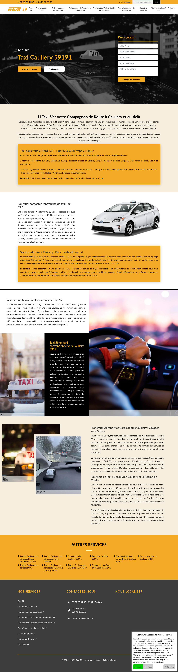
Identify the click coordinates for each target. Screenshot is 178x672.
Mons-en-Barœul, (137, 169)
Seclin (152, 160)
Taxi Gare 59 (171, 9)
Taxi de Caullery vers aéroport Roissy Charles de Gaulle (29, 559)
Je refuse (148, 667)
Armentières (25, 164)
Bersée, (70, 169)
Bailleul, (53, 169)
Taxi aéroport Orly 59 (41, 9)
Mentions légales (92, 660)
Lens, (132, 160)
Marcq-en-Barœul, (87, 160)
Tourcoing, (73, 160)
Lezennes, (35, 173)
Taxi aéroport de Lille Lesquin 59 (126, 9)
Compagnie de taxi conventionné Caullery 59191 (126, 559)
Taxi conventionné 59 (158, 9)
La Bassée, (62, 169)
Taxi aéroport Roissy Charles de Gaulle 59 (104, 9)
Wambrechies (78, 173)
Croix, (104, 169)
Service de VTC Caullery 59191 (75, 557)
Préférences (169, 667)
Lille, (48, 160)
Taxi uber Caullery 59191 (100, 557)
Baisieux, (45, 169)
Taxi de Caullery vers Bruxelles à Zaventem (77, 566)
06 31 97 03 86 (95, 602)
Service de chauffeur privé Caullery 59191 (101, 566)
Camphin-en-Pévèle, (83, 169)
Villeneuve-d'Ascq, (59, 160)
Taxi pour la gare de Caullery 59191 (148, 557)
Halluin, (48, 173)
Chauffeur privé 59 (143, 9)
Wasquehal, (112, 169)
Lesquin (99, 160)
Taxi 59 (30, 9)
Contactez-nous (29, 69)
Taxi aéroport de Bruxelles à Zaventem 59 (80, 9)
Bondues (66, 173)
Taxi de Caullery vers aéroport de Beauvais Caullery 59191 (53, 568)
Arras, (138, 160)
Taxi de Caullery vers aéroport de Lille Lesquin (53, 559)
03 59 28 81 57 (79, 602)
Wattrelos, (57, 173)
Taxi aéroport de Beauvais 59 (58, 9)
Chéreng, (97, 169)
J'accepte (138, 667)
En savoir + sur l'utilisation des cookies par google (153, 655)
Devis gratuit (54, 69)
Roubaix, (145, 160)
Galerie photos (109, 660)
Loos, (148, 169)
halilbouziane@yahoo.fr (82, 618)
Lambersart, (123, 169)
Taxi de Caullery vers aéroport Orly (29, 566)
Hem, (42, 173)
